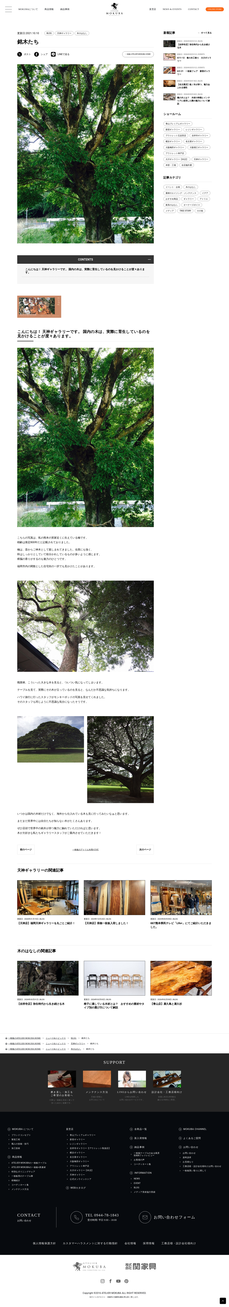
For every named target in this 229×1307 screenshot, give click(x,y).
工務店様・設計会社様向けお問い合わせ (202, 1166)
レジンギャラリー (194, 129)
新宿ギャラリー (173, 129)
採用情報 (149, 1243)
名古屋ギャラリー (194, 141)
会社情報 (130, 1243)
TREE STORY (185, 211)
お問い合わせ (190, 1147)
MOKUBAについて (28, 9)
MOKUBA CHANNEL (195, 1129)
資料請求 (187, 1158)
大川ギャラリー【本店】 (177, 159)
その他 (200, 211)
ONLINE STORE (212, 9)
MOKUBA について (23, 1129)
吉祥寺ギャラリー (200, 135)
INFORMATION (143, 1173)
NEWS (137, 1179)
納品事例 (65, 9)
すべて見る (206, 33)
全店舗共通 (187, 165)
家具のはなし (172, 205)
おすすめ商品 (172, 199)
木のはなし (82, 33)
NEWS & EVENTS (167, 9)
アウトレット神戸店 (175, 153)
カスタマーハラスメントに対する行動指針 (90, 1243)
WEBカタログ (78, 1188)
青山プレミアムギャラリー (178, 124)
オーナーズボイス (192, 205)
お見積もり (188, 1162)
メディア (170, 211)
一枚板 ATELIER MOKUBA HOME (138, 54)
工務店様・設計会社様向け (178, 1243)
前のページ (26, 849)
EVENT (137, 1183)
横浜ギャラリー (173, 141)
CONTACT (189, 9)
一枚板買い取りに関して (194, 1171)
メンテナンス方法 (20, 1189)
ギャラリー (189, 199)
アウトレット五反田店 (176, 135)
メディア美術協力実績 (144, 1192)
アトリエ (204, 199)
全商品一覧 (140, 1129)
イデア (205, 193)
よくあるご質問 (192, 1138)
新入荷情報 (140, 1138)
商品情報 (49, 9)
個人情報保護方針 (44, 1243)
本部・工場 (171, 165)
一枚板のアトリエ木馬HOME (85, 849)
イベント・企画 (173, 187)
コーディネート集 (20, 1185)
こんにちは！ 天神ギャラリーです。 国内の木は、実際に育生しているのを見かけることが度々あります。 (85, 271)
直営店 (148, 9)
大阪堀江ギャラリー (199, 147)
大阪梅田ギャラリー (175, 147)
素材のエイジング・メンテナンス (181, 193)
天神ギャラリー (64, 33)
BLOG (49, 33)
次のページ (145, 849)
